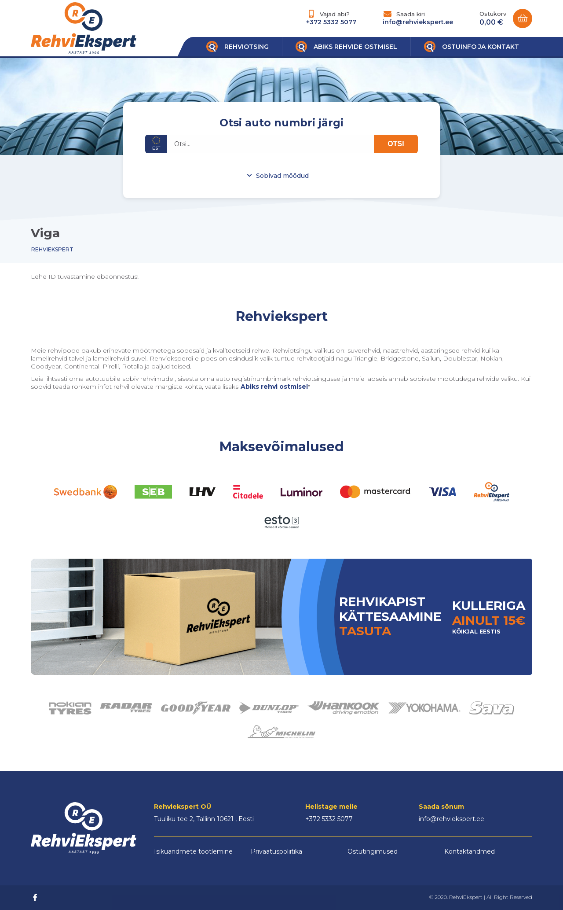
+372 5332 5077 (331, 22)
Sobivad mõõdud (282, 176)
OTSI (396, 143)
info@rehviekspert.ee (418, 22)
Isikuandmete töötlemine (193, 851)
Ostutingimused (372, 851)
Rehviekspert (52, 249)
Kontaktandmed (469, 851)
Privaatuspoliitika (276, 851)
